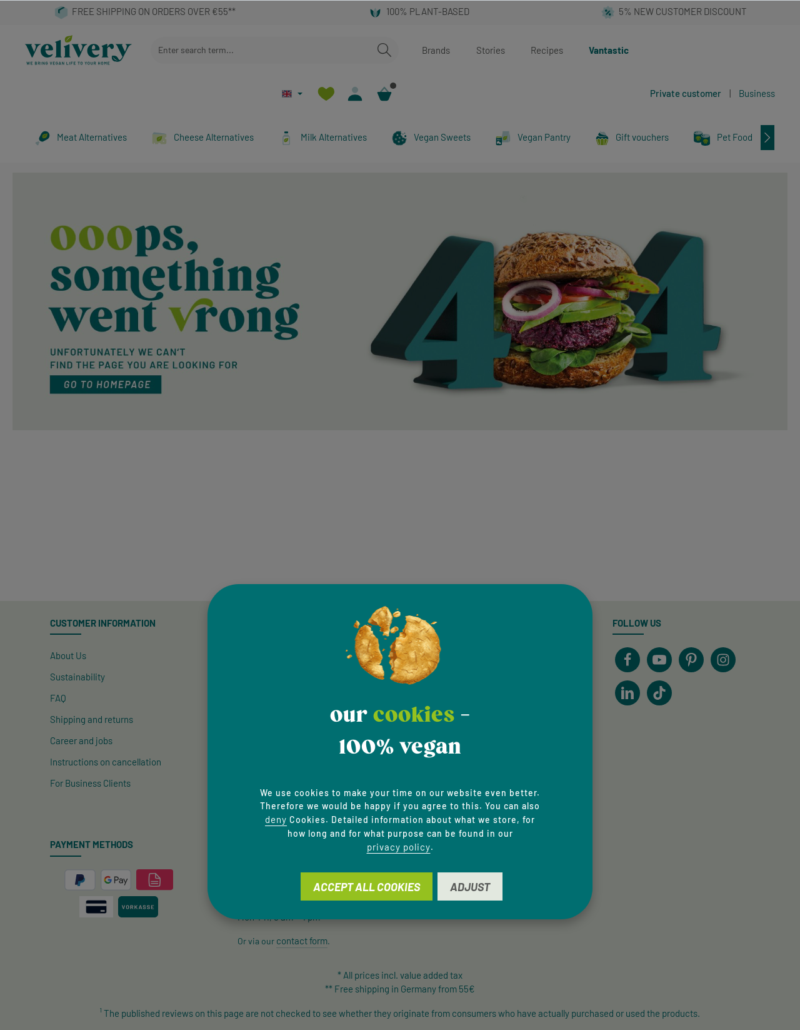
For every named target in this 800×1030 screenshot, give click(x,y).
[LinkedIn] (627, 692)
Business (757, 93)
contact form (302, 940)
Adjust (470, 887)
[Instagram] (723, 659)
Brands (436, 50)
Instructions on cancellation (105, 761)
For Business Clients (90, 783)
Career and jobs (81, 740)
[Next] (767, 137)
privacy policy (399, 846)
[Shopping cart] (384, 93)
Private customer (685, 93)
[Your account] (355, 93)
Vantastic (609, 50)
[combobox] (261, 50)
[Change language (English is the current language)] (292, 93)
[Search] (384, 50)
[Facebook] (627, 659)
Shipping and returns (91, 719)
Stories (490, 50)
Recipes (547, 50)
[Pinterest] (691, 659)
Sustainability (77, 676)
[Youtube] (659, 659)
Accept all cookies (366, 887)
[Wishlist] (325, 93)
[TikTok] (659, 692)
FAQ (58, 698)
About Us (68, 655)
